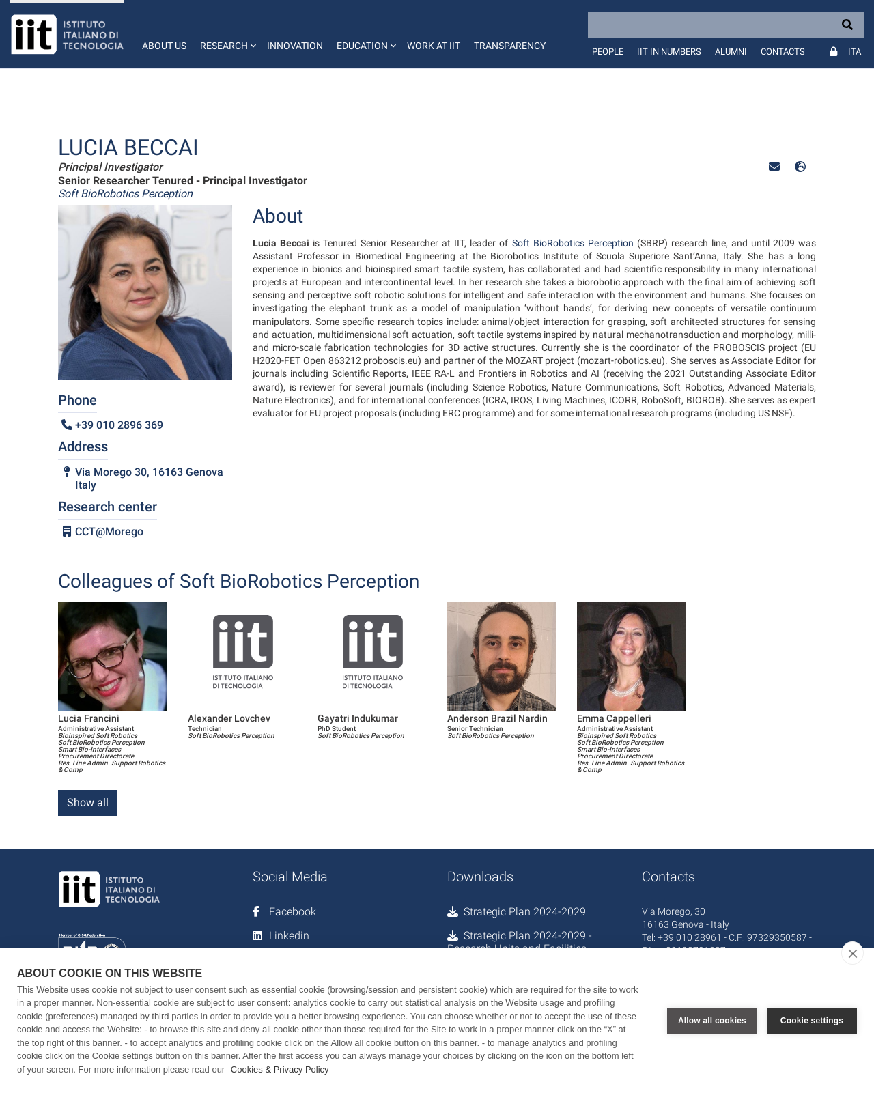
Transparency (510, 45)
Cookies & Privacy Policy (280, 1069)
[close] (852, 953)
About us (164, 45)
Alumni (731, 51)
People (607, 51)
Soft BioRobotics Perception (573, 243)
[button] (226, 34)
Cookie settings (811, 1020)
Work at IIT (433, 45)
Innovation (295, 45)
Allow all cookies (712, 1020)
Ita (854, 51)
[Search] (726, 25)
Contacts (783, 51)
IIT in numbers (669, 51)
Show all (88, 802)
